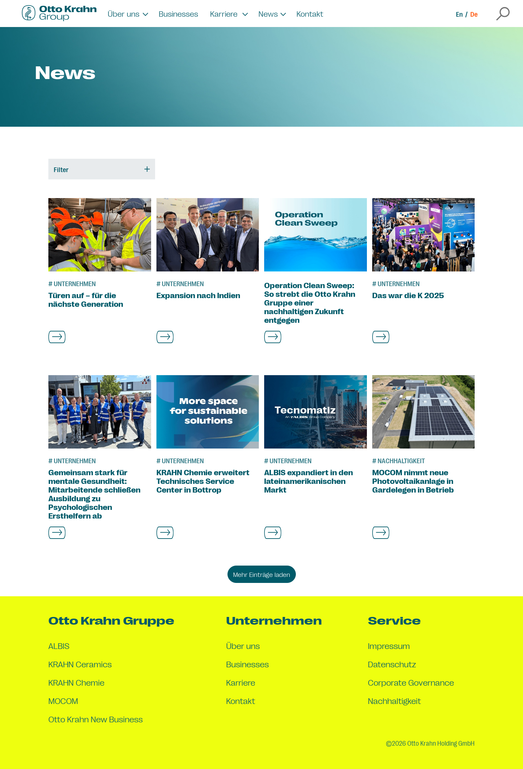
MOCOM (63, 700)
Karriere (240, 682)
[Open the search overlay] (503, 13)
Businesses (178, 13)
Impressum (389, 645)
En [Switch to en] (459, 13)
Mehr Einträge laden (262, 574)
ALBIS (58, 645)
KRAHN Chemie (76, 682)
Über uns (243, 645)
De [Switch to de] (474, 13)
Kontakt (310, 13)
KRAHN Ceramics (80, 664)
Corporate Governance (411, 682)
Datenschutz (392, 664)
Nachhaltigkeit (394, 700)
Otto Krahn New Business (95, 719)
